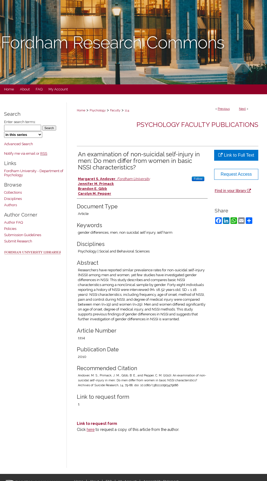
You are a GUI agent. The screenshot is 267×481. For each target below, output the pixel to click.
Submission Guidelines (22, 235)
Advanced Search (18, 144)
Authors (10, 205)
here (91, 429)
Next (242, 109)
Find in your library (233, 190)
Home (81, 110)
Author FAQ (13, 222)
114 (127, 110)
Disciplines (13, 199)
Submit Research (18, 241)
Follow (198, 178)
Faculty (115, 110)
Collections (13, 192)
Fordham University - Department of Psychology (33, 173)
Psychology (98, 110)
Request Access (236, 174)
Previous (224, 109)
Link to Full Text (236, 155)
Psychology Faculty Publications (197, 125)
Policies (10, 229)
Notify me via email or (25, 153)
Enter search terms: (20, 122)
